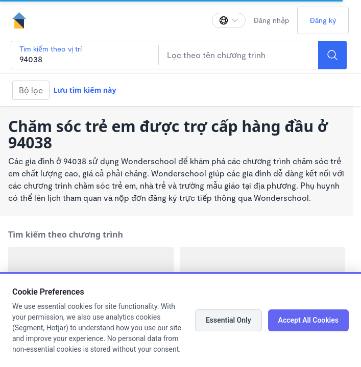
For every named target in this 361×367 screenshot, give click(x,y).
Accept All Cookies (308, 320)
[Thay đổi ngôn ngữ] (229, 20)
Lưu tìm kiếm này (85, 90)
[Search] (332, 55)
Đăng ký (323, 20)
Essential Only (228, 320)
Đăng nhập (271, 20)
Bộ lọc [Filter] (31, 90)
